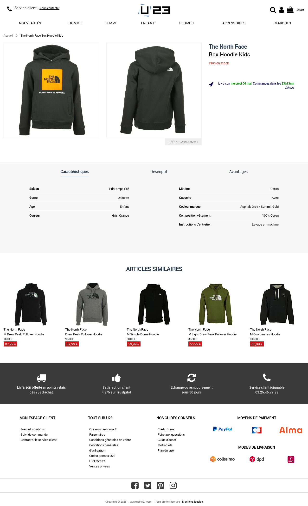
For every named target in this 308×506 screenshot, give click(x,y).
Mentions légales (192, 501)
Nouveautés (30, 23)
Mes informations (33, 429)
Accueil (8, 35)
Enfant (147, 23)
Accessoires (234, 23)
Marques (283, 23)
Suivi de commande (34, 434)
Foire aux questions (171, 434)
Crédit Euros (166, 429)
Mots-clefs (165, 445)
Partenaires (97, 434)
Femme (111, 23)
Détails (289, 87)
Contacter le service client (39, 440)
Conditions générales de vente (110, 440)
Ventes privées (99, 466)
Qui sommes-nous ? (102, 429)
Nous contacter (49, 8)
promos (186, 23)
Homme (75, 23)
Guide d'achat (167, 440)
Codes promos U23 (102, 455)
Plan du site (166, 450)
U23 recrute (97, 461)
